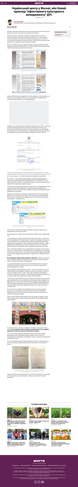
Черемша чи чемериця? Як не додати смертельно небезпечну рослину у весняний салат (60, 422)
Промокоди (63, 465)
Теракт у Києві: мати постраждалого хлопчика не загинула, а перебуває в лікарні (38, 444)
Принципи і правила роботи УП (54, 465)
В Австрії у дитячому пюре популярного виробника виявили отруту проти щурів (60, 444)
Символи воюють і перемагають (59, 35)
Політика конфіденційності (25, 465)
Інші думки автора (61, 32)
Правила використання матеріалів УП (39, 465)
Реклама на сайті (15, 465)
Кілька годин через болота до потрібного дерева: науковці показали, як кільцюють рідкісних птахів (16, 422)
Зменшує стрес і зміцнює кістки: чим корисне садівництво (39, 421)
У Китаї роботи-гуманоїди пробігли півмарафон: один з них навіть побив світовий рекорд (16, 444)
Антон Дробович (18, 21)
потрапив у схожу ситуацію (39, 281)
